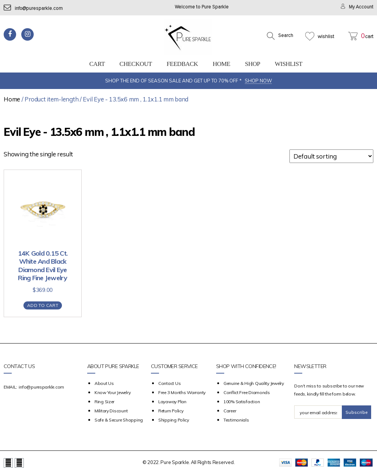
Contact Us (169, 383)
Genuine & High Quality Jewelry (253, 383)
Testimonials (236, 420)
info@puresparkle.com (33, 8)
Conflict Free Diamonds (246, 392)
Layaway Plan (172, 401)
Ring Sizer (104, 401)
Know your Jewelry (112, 392)
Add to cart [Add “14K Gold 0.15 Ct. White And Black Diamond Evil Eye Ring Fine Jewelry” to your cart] (42, 305)
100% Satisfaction (241, 401)
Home (221, 63)
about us (104, 383)
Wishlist (288, 63)
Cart (97, 63)
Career (229, 410)
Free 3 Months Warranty (182, 392)
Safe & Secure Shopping (119, 420)
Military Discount (111, 410)
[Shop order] (331, 156)
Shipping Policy (173, 420)
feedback (182, 63)
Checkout (135, 63)
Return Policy (171, 410)
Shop (252, 63)
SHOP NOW (258, 81)
